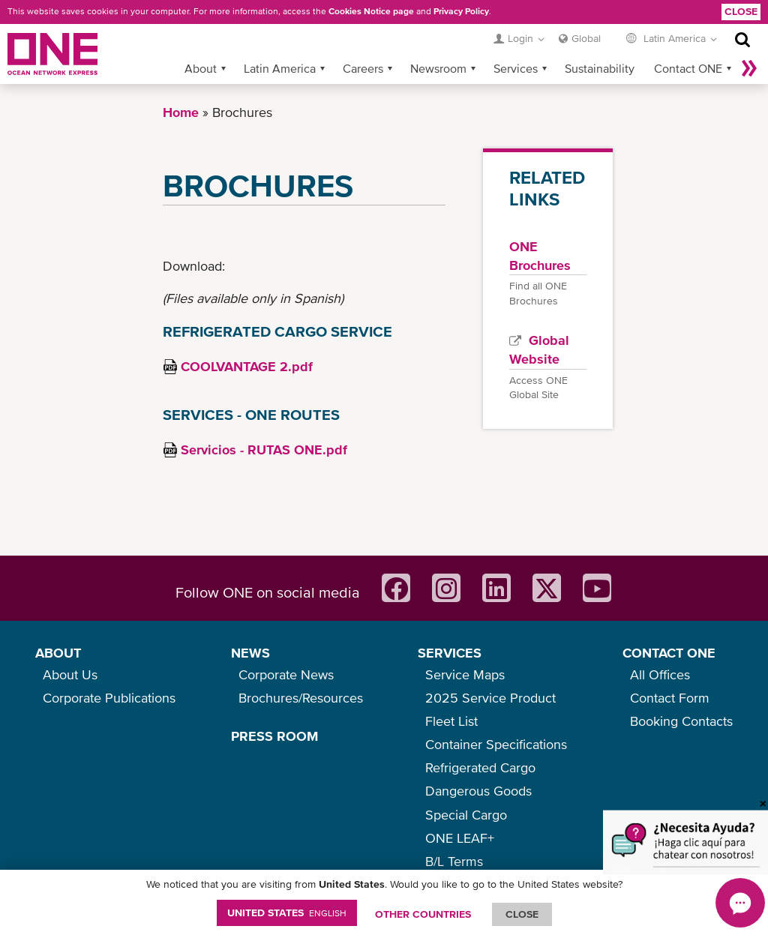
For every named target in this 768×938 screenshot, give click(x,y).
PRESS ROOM (274, 736)
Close (741, 11)
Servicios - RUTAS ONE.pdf (264, 449)
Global (586, 38)
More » (749, 68)
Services (516, 68)
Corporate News (286, 674)
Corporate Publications (109, 698)
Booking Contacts (681, 721)
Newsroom (438, 68)
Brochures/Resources (300, 698)
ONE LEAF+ (459, 838)
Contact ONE (688, 68)
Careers (363, 68)
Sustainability (599, 68)
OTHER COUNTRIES (423, 914)
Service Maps (465, 674)
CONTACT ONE (669, 653)
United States (286, 913)
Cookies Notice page (371, 11)
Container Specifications (496, 744)
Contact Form (670, 698)
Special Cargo (466, 815)
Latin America (280, 68)
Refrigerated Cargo (480, 767)
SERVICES (450, 653)
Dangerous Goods (478, 791)
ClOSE (522, 914)
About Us (70, 674)
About (200, 68)
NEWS (250, 653)
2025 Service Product (490, 698)
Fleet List (451, 721)
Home (181, 112)
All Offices (660, 674)
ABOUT (58, 653)
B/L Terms (454, 861)
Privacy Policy (461, 11)
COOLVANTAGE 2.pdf (247, 366)
